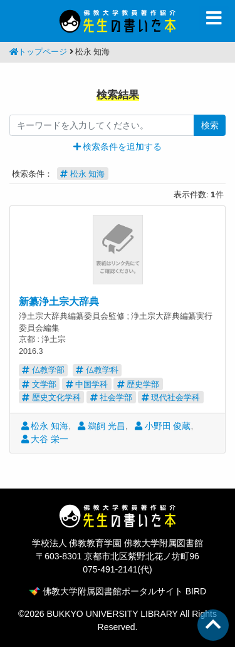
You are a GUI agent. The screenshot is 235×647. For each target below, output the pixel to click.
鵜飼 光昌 (101, 426)
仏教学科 (97, 370)
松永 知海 (45, 426)
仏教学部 (43, 370)
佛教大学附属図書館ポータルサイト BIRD (117, 591)
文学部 (39, 384)
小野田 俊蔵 (163, 426)
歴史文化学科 (51, 397)
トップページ (38, 52)
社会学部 (111, 397)
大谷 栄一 (45, 439)
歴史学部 (138, 384)
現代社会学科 (171, 397)
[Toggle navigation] (214, 18)
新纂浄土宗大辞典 (59, 301)
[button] (117, 147)
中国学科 (87, 384)
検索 (210, 125)
